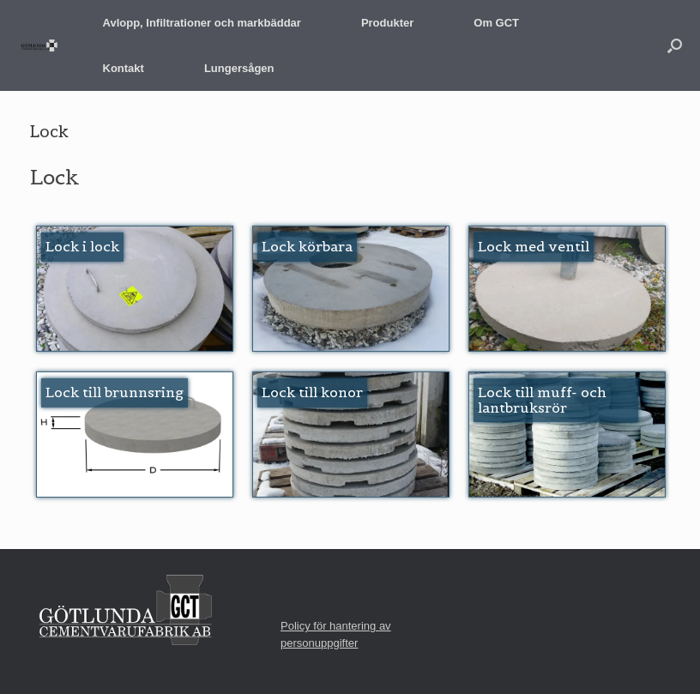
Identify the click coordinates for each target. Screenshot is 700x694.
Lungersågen (239, 68)
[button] (674, 45)
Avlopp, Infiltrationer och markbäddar (202, 22)
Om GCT (496, 22)
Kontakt (123, 68)
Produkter (387, 22)
